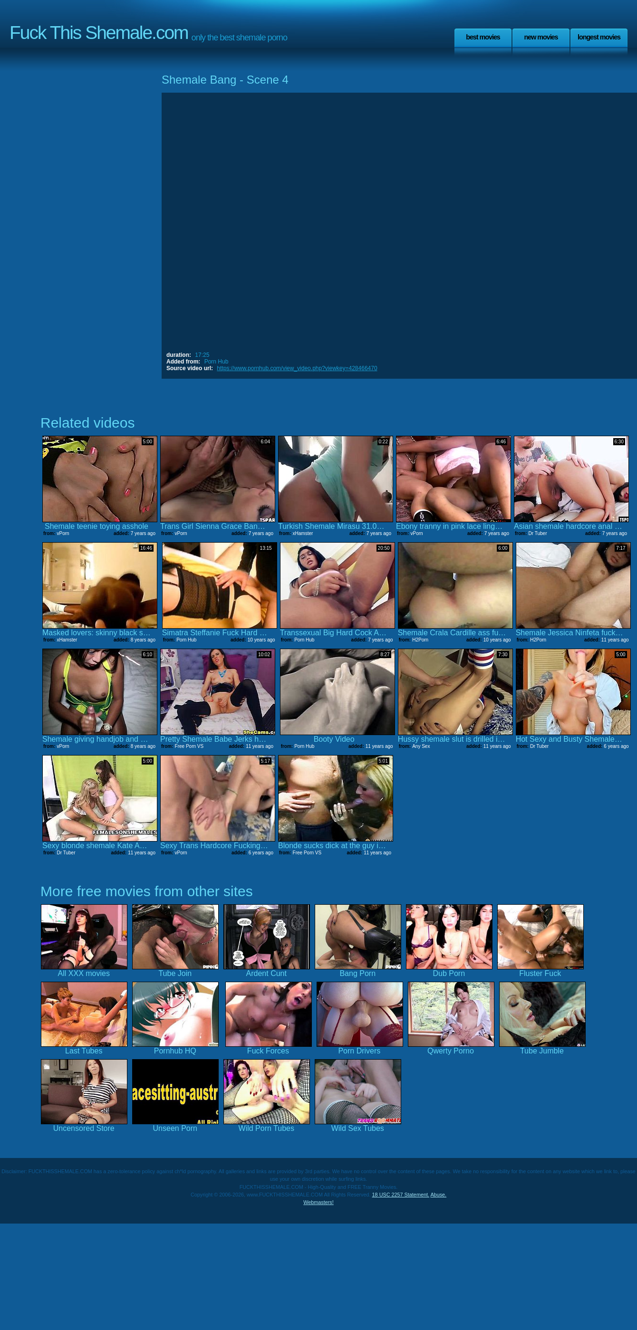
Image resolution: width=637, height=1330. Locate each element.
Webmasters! (318, 1202)
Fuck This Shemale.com (99, 32)
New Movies (541, 37)
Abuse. (438, 1194)
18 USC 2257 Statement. (400, 1194)
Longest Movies (599, 37)
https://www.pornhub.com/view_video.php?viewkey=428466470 (297, 368)
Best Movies (483, 37)
